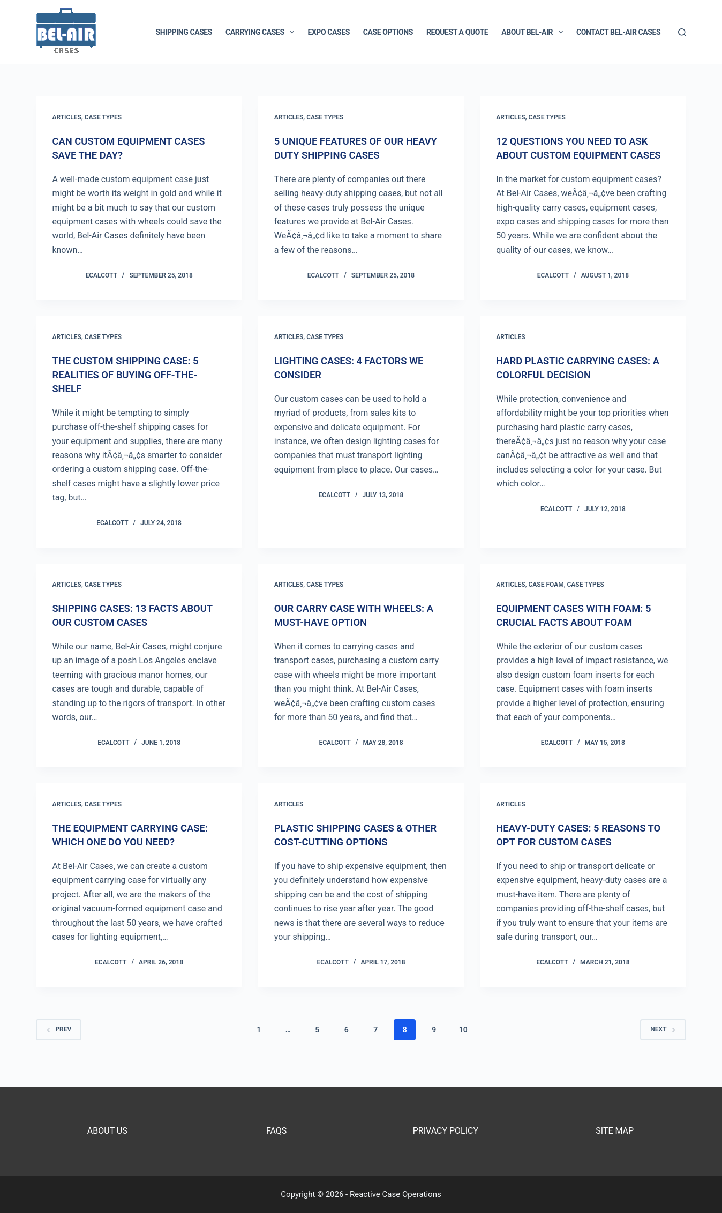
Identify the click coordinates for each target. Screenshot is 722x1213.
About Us (107, 1131)
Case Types (103, 117)
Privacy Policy (445, 1131)
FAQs (276, 1131)
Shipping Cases (184, 32)
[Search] (682, 32)
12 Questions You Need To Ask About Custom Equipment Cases (578, 154)
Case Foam (546, 598)
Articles (66, 117)
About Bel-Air (534, 32)
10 (463, 1043)
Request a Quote (457, 32)
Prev (58, 1043)
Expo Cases (328, 32)
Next (662, 1043)
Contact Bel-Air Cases (618, 32)
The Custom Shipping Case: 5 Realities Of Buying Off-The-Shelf (131, 388)
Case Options (388, 32)
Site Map (615, 1131)
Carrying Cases (261, 32)
